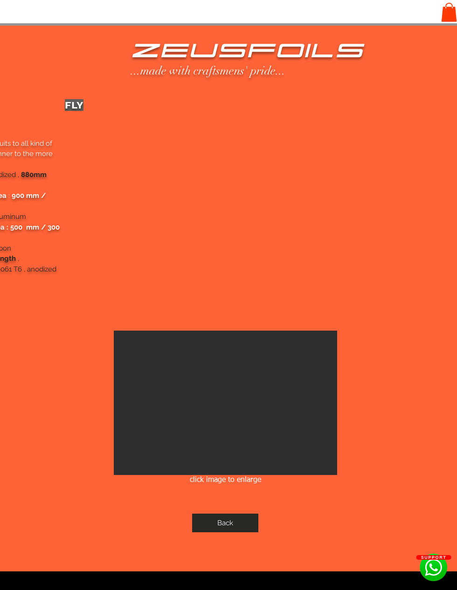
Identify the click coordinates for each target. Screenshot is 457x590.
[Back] (225, 523)
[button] (449, 12)
